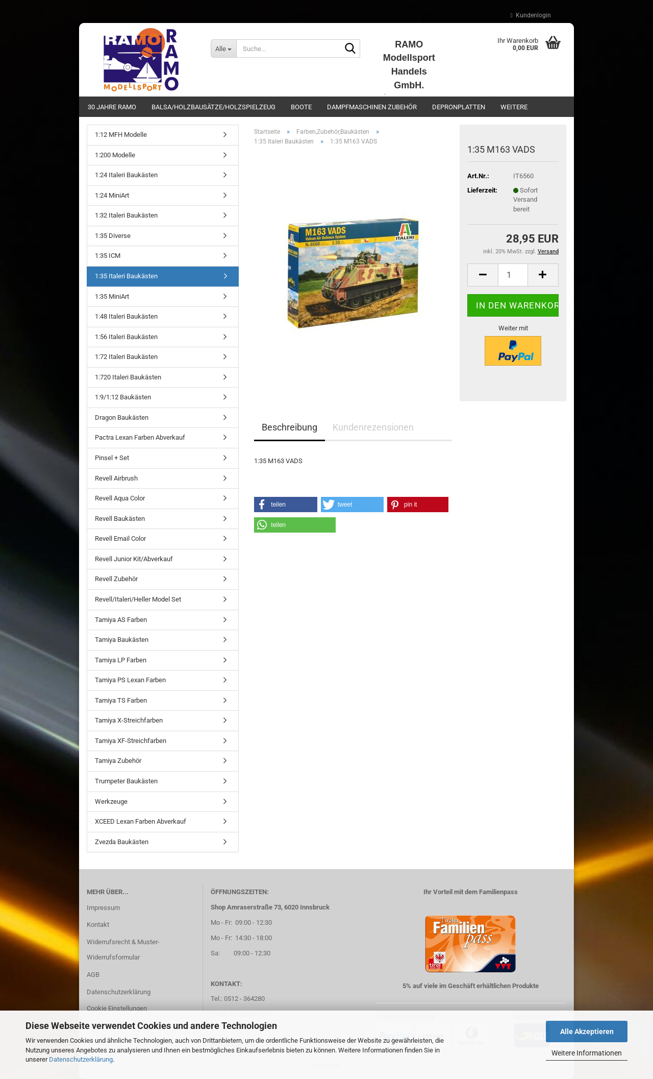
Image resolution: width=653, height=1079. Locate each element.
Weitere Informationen (586, 1053)
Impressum (103, 908)
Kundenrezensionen (373, 427)
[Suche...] (223, 48)
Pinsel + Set (112, 458)
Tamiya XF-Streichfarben (130, 741)
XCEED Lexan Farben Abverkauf (140, 821)
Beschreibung (289, 427)
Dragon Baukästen (121, 417)
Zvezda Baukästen (121, 842)
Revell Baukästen (120, 518)
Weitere (514, 107)
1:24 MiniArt (112, 195)
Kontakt (98, 924)
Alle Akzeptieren (587, 1031)
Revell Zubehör (116, 579)
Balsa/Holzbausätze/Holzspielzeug (213, 107)
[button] (482, 274)
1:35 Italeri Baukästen (126, 276)
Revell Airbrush (116, 478)
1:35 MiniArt (112, 296)
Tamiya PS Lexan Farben (130, 680)
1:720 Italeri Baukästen (128, 377)
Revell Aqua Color (120, 498)
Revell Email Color (120, 538)
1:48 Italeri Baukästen (126, 316)
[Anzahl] (513, 274)
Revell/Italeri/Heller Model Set (138, 599)
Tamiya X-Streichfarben (129, 720)
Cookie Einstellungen (117, 1008)
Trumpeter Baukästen (126, 781)
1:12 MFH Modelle (121, 134)
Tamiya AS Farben (121, 620)
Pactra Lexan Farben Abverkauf (140, 437)
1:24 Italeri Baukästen (126, 175)
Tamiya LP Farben (120, 660)
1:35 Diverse (113, 235)
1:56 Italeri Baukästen (126, 337)
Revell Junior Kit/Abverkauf (134, 559)
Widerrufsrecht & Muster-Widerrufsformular (123, 949)
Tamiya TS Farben (121, 700)
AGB (93, 974)
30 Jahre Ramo (112, 107)
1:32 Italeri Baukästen (126, 215)
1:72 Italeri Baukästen (126, 357)
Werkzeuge (111, 801)
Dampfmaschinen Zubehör (372, 107)
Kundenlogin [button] (531, 15)
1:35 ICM (107, 255)
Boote (301, 107)
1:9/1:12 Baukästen (123, 397)
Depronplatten (458, 107)
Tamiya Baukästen (121, 639)
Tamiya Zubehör (118, 760)
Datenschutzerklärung (81, 1059)
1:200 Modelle (115, 155)
